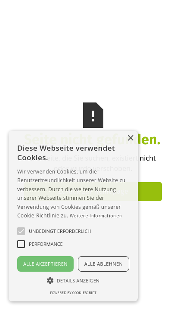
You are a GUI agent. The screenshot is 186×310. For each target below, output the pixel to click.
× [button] (130, 138)
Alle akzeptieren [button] (45, 263)
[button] (73, 280)
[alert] (73, 216)
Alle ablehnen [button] (103, 263)
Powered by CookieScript (73, 292)
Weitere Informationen (96, 215)
